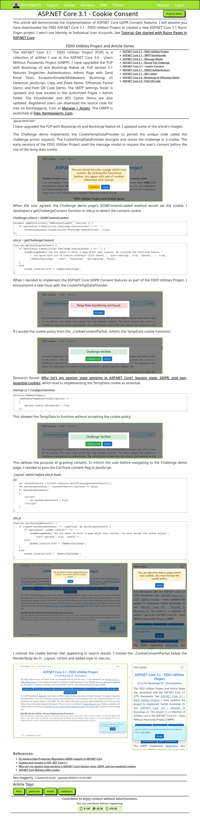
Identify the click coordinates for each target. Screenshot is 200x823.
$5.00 (100, 808)
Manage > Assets (76, 108)
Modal (51, 791)
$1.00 (87, 808)
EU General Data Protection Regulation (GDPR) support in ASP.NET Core (60, 759)
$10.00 (113, 808)
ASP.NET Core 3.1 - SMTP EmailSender (144, 55)
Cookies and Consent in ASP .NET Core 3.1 (43, 762)
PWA (103, 5)
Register (163, 5)
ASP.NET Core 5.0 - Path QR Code (142, 81)
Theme (117, 5)
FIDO (19, 791)
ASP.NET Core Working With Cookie (39, 770)
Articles (69, 5)
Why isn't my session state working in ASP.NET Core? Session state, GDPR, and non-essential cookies (77, 766)
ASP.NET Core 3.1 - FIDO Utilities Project (146, 51)
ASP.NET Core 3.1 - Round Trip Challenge (146, 62)
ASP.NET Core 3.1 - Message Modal (143, 59)
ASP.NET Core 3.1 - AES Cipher (140, 74)
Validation (68, 791)
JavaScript (35, 791)
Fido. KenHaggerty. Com (53, 113)
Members (88, 5)
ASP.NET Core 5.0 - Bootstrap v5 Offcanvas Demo (151, 77)
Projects (52, 5)
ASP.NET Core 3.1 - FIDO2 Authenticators (146, 70)
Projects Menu (173, 13)
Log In (179, 5)
